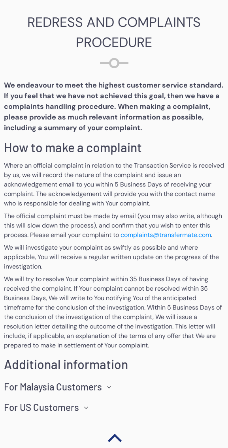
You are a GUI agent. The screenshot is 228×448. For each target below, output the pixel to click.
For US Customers (41, 407)
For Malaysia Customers (53, 386)
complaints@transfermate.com (166, 235)
